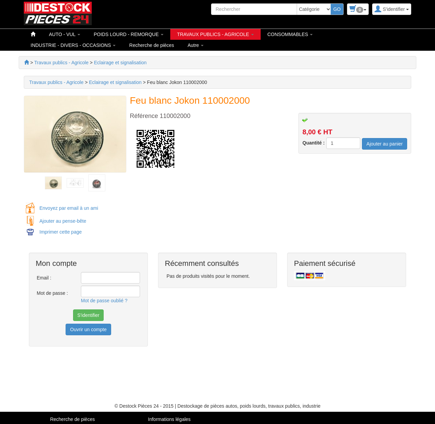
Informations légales (169, 419)
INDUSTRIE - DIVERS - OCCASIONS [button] (73, 45)
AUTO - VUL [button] (64, 34)
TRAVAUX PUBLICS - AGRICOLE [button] (215, 34)
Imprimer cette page (60, 232)
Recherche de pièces (151, 45)
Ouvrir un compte (88, 329)
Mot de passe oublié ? (104, 300)
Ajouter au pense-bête (62, 221)
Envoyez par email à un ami (68, 208)
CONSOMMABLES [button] (290, 34)
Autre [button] (196, 45)
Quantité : (313, 143)
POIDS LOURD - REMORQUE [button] (128, 34)
